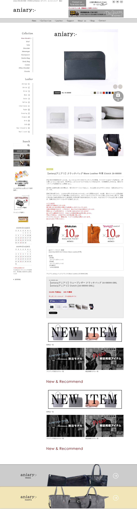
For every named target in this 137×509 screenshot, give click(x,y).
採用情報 (18, 279)
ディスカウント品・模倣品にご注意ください (82, 8)
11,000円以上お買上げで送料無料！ (23, 188)
